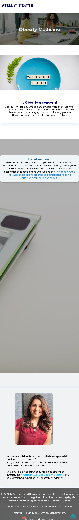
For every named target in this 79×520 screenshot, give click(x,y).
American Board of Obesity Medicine (42, 474)
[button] (74, 6)
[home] (17, 5)
